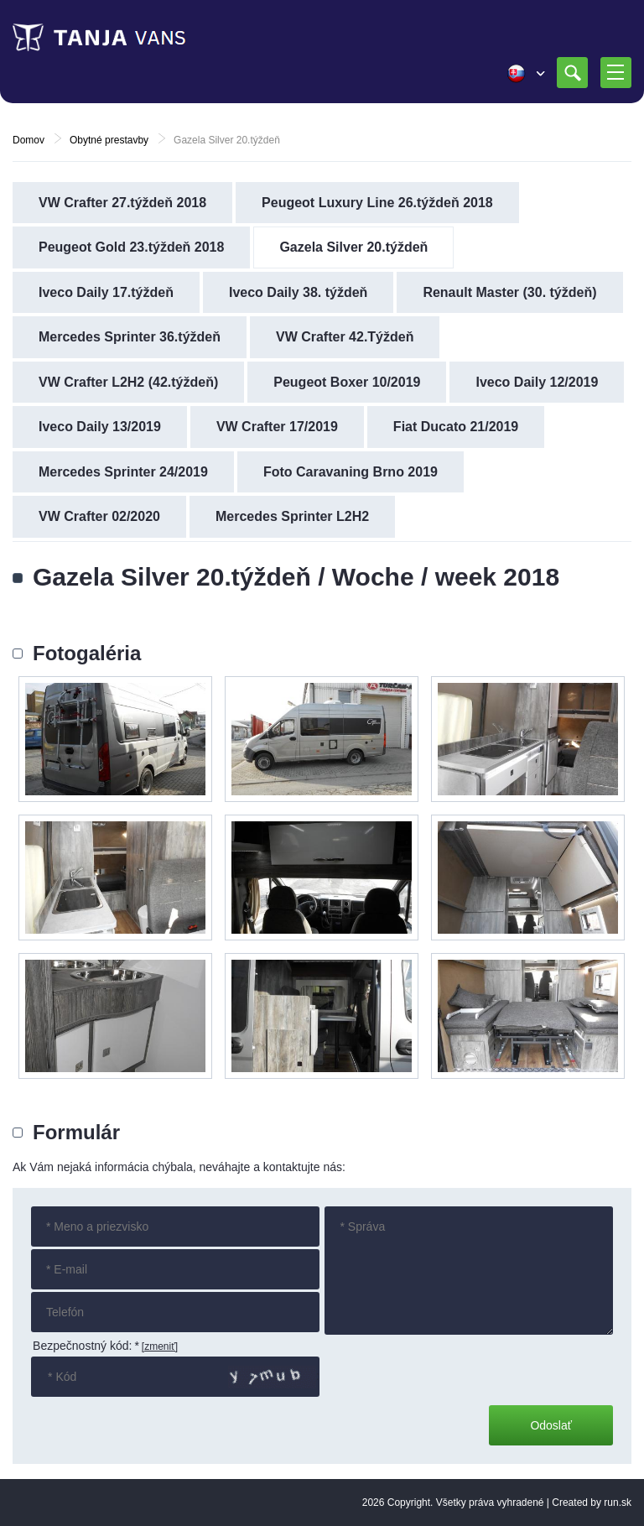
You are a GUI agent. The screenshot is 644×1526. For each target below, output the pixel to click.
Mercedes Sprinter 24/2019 (123, 472)
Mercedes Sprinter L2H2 (292, 516)
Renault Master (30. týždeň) (509, 292)
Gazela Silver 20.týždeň (353, 247)
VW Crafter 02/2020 (99, 516)
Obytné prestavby (109, 140)
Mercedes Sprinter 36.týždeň (130, 337)
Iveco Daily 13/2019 (100, 426)
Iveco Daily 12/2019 (536, 382)
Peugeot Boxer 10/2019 (346, 382)
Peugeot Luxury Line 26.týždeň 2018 (377, 202)
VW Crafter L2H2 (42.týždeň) (128, 382)
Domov (28, 140)
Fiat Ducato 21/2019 (455, 426)
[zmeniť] (160, 1346)
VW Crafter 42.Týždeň (344, 337)
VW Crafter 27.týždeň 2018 (122, 202)
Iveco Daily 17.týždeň (106, 292)
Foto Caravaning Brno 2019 (350, 472)
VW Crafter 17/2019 (277, 426)
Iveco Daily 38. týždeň (298, 292)
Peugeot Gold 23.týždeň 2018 (131, 247)
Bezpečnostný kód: (86, 1345)
